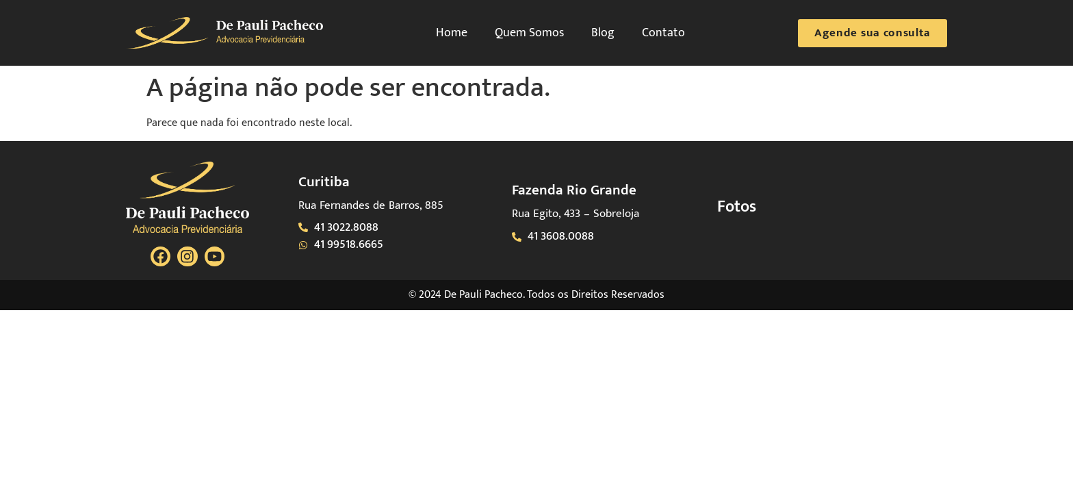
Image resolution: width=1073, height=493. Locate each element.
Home (451, 33)
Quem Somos (529, 33)
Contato (663, 33)
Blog (603, 33)
